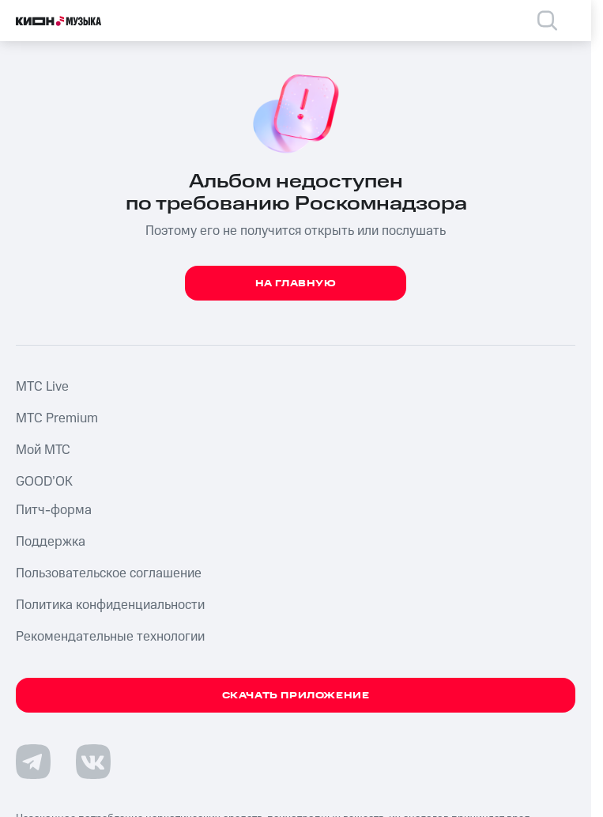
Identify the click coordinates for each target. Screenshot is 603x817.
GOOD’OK (44, 481)
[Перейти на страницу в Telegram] (33, 761)
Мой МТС (43, 450)
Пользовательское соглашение (109, 573)
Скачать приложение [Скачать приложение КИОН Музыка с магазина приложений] (296, 695)
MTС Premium (57, 418)
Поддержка (50, 541)
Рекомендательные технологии (110, 636)
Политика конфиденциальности (110, 605)
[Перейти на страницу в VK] (93, 761)
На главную (296, 283)
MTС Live (42, 386)
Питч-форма (54, 510)
